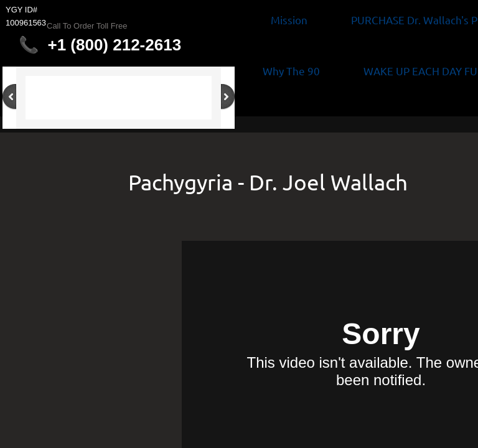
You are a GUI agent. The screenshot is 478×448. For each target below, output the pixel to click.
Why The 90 (291, 70)
